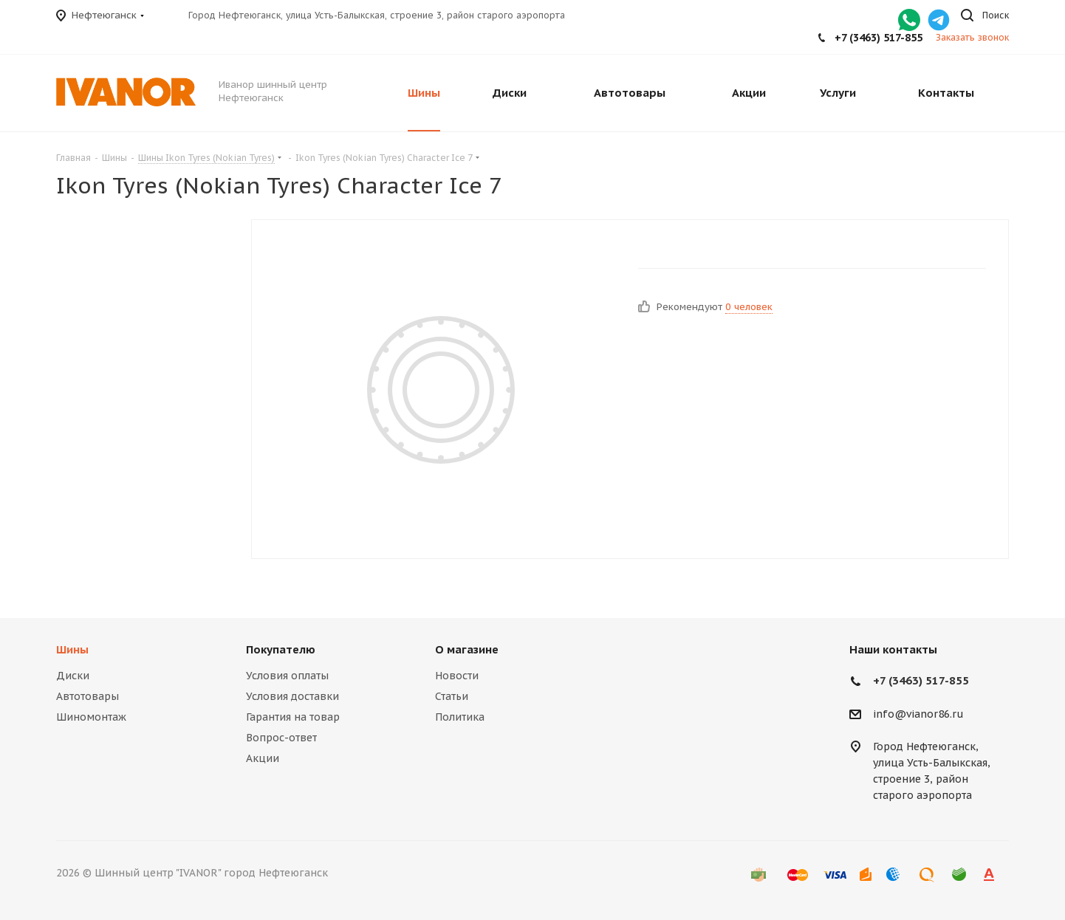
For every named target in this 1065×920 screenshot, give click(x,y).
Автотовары (87, 696)
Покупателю (280, 649)
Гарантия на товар (293, 717)
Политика (459, 717)
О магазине (467, 649)
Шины (72, 649)
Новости (457, 675)
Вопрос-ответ (281, 737)
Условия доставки (292, 696)
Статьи (451, 696)
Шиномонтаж (91, 717)
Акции (262, 758)
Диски (72, 675)
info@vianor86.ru (918, 714)
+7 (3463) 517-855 (878, 37)
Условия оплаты (287, 675)
